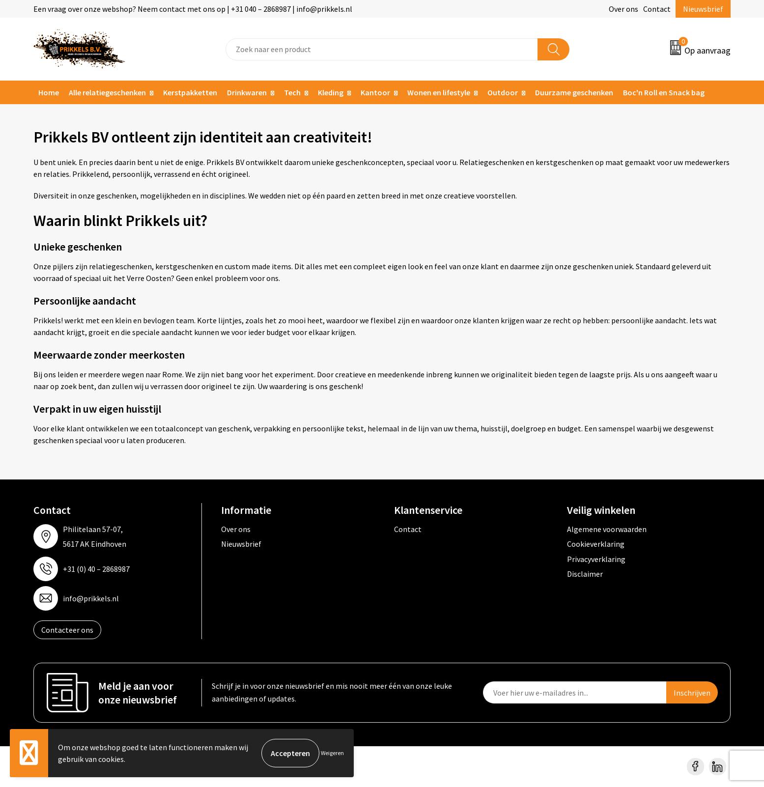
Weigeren (332, 753)
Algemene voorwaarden (607, 529)
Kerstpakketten (190, 92)
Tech (292, 92)
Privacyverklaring (596, 559)
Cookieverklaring (595, 544)
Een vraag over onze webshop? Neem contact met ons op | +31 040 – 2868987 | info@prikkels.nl (192, 9)
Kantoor (375, 92)
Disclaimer (585, 574)
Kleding (330, 92)
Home (48, 92)
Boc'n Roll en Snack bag (664, 92)
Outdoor (502, 92)
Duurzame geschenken (574, 92)
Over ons (623, 9)
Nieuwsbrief (703, 9)
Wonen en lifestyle (438, 92)
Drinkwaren (247, 92)
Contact (657, 9)
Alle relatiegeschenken (107, 92)
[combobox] (382, 49)
